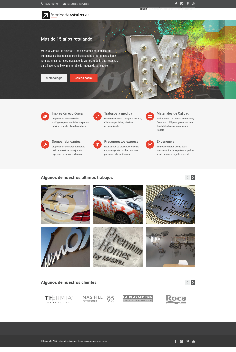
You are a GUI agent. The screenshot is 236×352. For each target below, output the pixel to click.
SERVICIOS (131, 17)
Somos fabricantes (66, 147)
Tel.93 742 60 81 (50, 4)
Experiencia (165, 147)
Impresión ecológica (67, 119)
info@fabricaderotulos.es (76, 4)
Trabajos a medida (118, 119)
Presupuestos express (121, 147)
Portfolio (151, 17)
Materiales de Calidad (173, 119)
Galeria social (84, 83)
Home (116, 17)
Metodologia (54, 83)
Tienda (168, 17)
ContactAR (185, 17)
